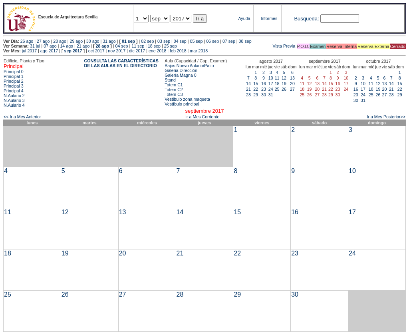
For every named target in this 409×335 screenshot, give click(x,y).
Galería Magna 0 (180, 75)
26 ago (27, 41)
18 (277, 83)
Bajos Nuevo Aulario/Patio (189, 65)
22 (255, 89)
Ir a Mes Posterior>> (386, 116)
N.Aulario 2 (14, 95)
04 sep (180, 41)
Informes (269, 18)
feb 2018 (178, 50)
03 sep (163, 41)
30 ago (92, 41)
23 (263, 89)
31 (270, 94)
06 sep (212, 41)
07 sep (228, 41)
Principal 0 (14, 71)
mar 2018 (199, 50)
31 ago (109, 41)
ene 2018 (157, 50)
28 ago (59, 41)
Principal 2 (14, 81)
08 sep (245, 41)
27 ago (43, 41)
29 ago (76, 41)
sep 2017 (73, 50)
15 (255, 83)
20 (292, 83)
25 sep (170, 46)
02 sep (147, 41)
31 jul (35, 46)
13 (292, 78)
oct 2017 (96, 50)
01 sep (128, 41)
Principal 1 (14, 76)
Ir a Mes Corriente (202, 116)
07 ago (50, 46)
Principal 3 (14, 86)
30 (263, 94)
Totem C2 (174, 89)
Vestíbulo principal (182, 104)
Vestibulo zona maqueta (187, 99)
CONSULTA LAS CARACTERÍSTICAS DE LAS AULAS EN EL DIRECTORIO (121, 63)
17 (270, 83)
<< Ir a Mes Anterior (22, 116)
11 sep (137, 46)
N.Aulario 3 (14, 100)
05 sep (196, 41)
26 (284, 89)
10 (270, 78)
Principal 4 (14, 90)
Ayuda (244, 18)
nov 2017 (116, 50)
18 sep (154, 46)
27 (292, 89)
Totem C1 (174, 84)
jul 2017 (29, 50)
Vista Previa (237, 46)
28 (248, 94)
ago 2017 (49, 50)
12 (284, 78)
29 (255, 94)
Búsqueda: (306, 19)
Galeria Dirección (181, 70)
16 (263, 83)
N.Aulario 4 (14, 105)
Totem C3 (174, 94)
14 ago (66, 46)
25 (277, 89)
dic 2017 (137, 50)
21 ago (83, 46)
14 (248, 83)
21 (248, 89)
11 (277, 78)
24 (270, 89)
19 (284, 83)
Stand (170, 80)
